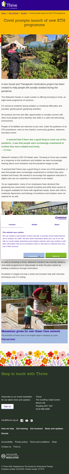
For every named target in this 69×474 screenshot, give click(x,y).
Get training (22, 428)
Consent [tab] (12, 224)
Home (3, 13)
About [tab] (56, 224)
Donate (24, 13)
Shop (54, 442)
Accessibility (7, 442)
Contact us (6, 447)
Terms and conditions (40, 442)
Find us (17, 447)
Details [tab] (34, 224)
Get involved (13, 13)
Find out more (8, 339)
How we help (7, 428)
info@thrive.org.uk (9, 420)
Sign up (7, 406)
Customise (34, 256)
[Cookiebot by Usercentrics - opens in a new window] (56, 218)
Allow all (56, 256)
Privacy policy (21, 442)
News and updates (54, 428)
